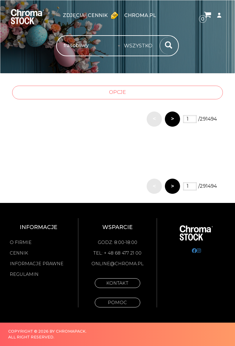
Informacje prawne (36, 263)
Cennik (104, 15)
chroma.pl (140, 15)
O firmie (21, 242)
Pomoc (117, 302)
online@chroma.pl (117, 263)
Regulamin (24, 274)
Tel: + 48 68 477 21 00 (117, 253)
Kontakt (117, 283)
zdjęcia (74, 15)
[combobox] (139, 46)
